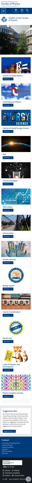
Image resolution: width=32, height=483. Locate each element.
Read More (7, 79)
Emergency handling (11, 473)
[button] (22, 11)
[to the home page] (16, 2)
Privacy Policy (18, 475)
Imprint (6, 475)
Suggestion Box (8, 431)
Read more (7, 210)
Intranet (6, 470)
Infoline (15, 470)
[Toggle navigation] (3, 11)
